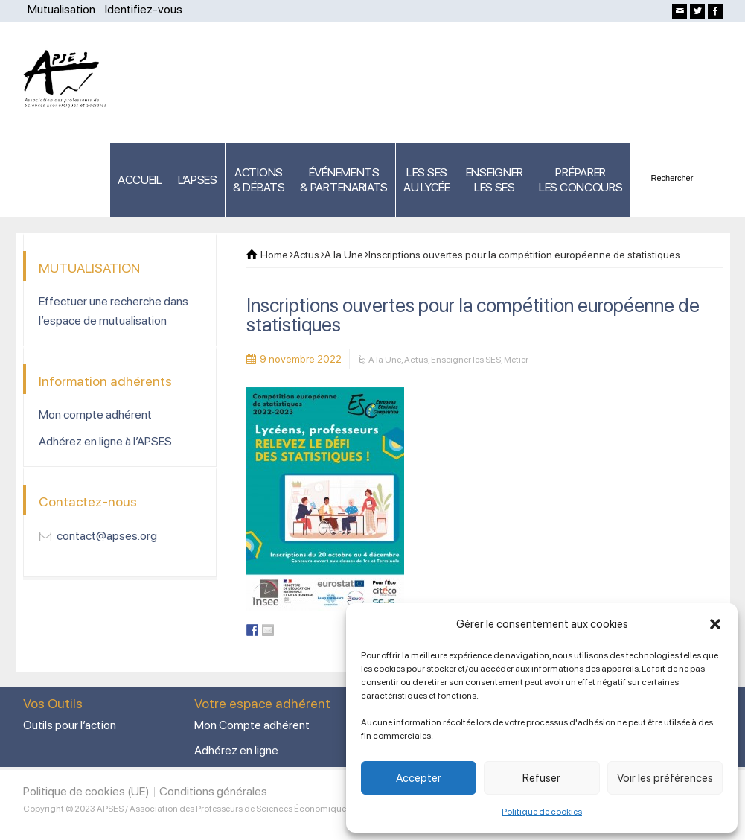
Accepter (418, 778)
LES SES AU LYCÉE (426, 179)
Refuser (541, 778)
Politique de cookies (542, 811)
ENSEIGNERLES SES (494, 179)
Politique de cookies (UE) (86, 791)
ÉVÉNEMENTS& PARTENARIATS (344, 179)
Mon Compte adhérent (252, 725)
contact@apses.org (107, 536)
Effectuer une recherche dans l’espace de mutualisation (113, 311)
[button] (715, 624)
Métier (516, 359)
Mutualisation (61, 9)
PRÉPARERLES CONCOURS (580, 179)
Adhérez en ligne (236, 750)
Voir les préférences (665, 778)
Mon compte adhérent (95, 414)
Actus (416, 359)
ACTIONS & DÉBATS (259, 179)
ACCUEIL (140, 180)
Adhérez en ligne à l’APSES (105, 441)
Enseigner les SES (466, 359)
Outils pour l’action (69, 725)
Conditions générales (213, 791)
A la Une (384, 359)
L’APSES (197, 180)
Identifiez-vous (143, 9)
